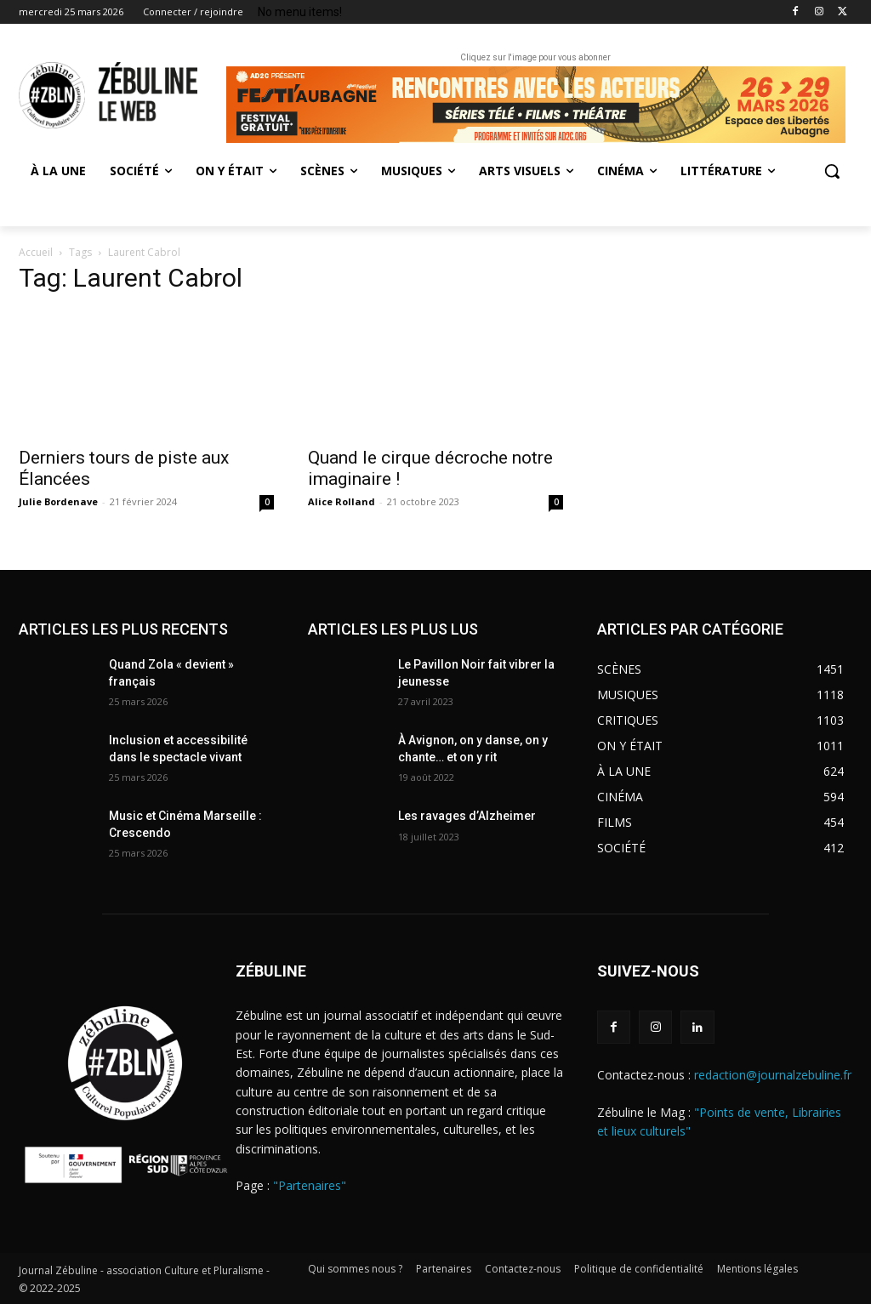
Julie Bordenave (58, 501)
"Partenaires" (309, 1185)
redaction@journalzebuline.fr (772, 1075)
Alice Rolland (341, 501)
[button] (831, 171)
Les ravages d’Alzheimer (467, 816)
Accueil (36, 252)
